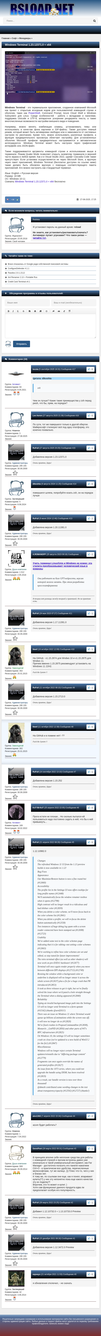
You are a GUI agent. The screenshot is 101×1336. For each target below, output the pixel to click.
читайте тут (39, 238)
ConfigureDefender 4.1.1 (18, 268)
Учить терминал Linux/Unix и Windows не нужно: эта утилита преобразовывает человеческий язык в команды (62, 566)
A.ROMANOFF (39, 554)
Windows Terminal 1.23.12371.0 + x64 (34, 181)
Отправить (21, 344)
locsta (35, 369)
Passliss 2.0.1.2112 (16, 273)
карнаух (36, 1274)
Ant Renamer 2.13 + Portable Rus (22, 277)
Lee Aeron (37, 415)
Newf (35, 649)
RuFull (36, 448)
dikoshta (37, 484)
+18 (12, 200)
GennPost (37, 1148)
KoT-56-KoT (38, 808)
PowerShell (34, 113)
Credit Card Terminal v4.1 (19, 282)
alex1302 (37, 1116)
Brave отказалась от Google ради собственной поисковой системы (38, 264)
